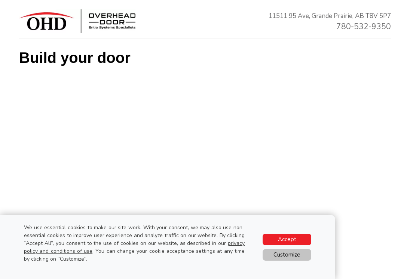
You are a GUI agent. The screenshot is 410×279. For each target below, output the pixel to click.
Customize (286, 254)
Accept (287, 239)
